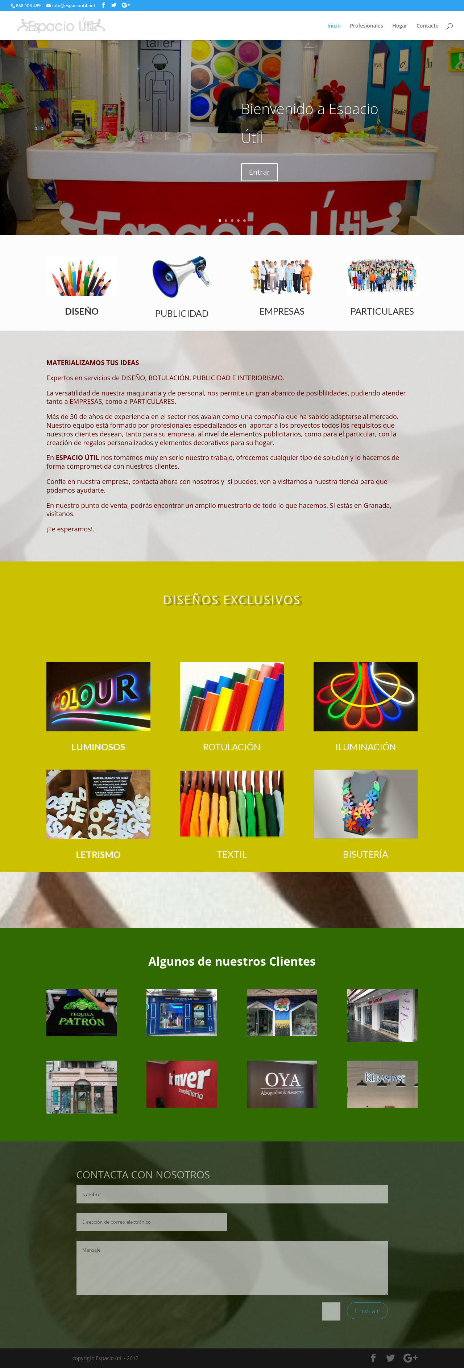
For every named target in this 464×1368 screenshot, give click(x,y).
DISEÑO (82, 311)
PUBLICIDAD (181, 313)
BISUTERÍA (365, 854)
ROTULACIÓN (232, 746)
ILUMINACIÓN (365, 746)
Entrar (259, 172)
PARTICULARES (382, 311)
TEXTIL (232, 854)
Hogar (399, 26)
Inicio (333, 26)
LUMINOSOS (98, 746)
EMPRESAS (282, 311)
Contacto (428, 26)
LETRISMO (98, 854)
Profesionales (366, 26)
